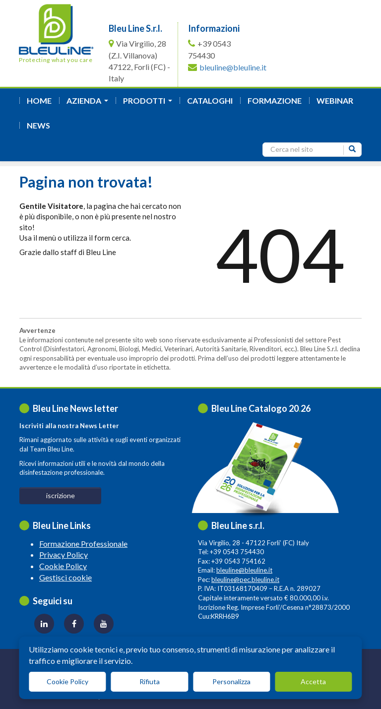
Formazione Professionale (83, 543)
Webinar (335, 100)
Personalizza (231, 681)
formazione (275, 100)
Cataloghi (210, 100)
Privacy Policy (63, 554)
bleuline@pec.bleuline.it (245, 579)
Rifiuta (149, 681)
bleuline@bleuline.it (232, 67)
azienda (89, 103)
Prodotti (149, 103)
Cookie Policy (63, 566)
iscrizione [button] (60, 495)
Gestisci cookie (65, 577)
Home (39, 100)
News (38, 125)
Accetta (313, 681)
